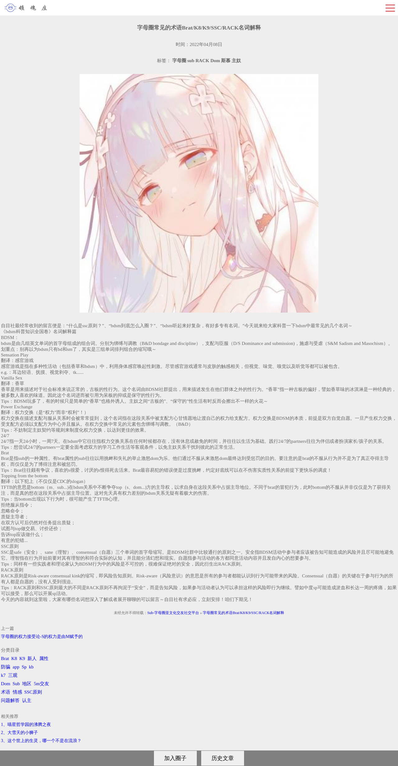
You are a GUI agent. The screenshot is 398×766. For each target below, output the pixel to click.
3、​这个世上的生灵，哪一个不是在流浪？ (41, 740)
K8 (14, 658)
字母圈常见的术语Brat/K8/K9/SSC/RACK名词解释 (243, 613)
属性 (44, 658)
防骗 (5, 666)
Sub (16, 683)
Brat (5, 658)
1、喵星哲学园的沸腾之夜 (26, 724)
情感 (17, 692)
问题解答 (10, 700)
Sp (24, 666)
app (16, 666)
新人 (32, 658)
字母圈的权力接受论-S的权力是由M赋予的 (42, 636)
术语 (5, 692)
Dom (5, 683)
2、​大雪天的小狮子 (19, 732)
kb (31, 666)
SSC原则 (33, 692)
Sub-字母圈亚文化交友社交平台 (173, 613)
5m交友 (41, 683)
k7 (3, 675)
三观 (12, 675)
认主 (26, 700)
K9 (22, 658)
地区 (26, 683)
